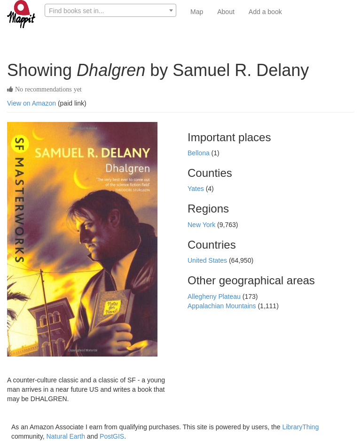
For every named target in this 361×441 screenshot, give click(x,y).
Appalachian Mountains (223, 306)
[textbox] (110, 10)
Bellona (200, 153)
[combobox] (110, 10)
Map (196, 11)
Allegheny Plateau (215, 296)
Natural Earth (65, 436)
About (226, 11)
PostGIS (112, 436)
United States (208, 260)
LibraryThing (300, 427)
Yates (197, 188)
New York (202, 224)
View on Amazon (31, 103)
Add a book (265, 11)
